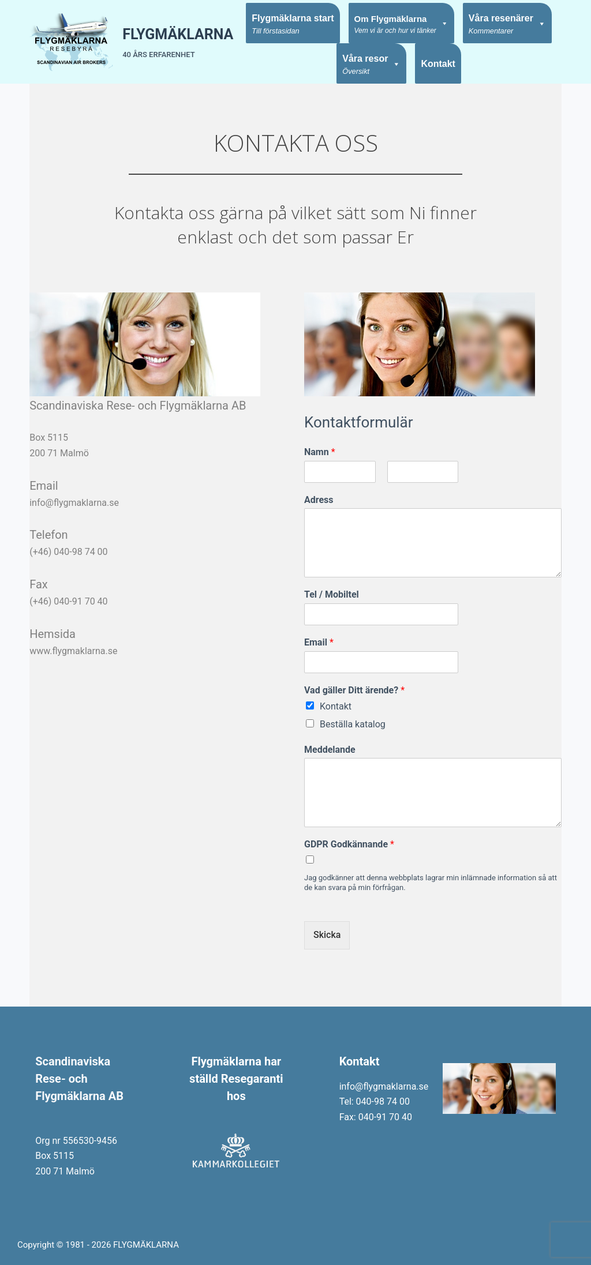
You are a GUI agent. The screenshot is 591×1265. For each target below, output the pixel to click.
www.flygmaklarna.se (73, 650)
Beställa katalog (353, 724)
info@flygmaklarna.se (74, 502)
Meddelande (330, 749)
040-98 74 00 (80, 551)
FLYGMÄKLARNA (177, 34)
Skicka (327, 934)
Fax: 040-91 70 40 (375, 1117)
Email (319, 642)
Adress (319, 499)
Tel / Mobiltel (331, 594)
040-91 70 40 (80, 601)
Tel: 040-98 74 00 (374, 1101)
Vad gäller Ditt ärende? (354, 690)
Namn (319, 451)
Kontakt (438, 64)
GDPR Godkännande (349, 844)
